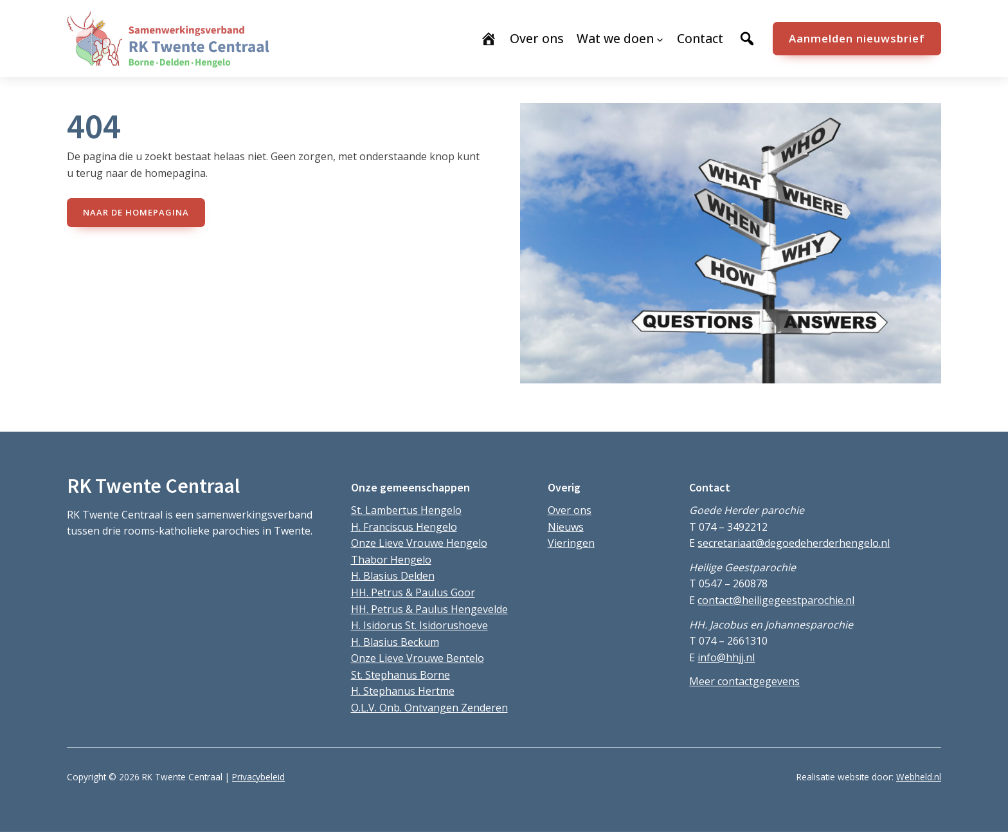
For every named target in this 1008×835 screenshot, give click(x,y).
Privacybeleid (258, 777)
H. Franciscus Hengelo (404, 527)
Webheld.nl (918, 777)
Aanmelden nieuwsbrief (857, 38)
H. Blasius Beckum (395, 642)
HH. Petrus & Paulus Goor (413, 592)
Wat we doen (615, 38)
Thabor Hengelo (391, 560)
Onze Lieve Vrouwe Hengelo (419, 543)
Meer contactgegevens (744, 681)
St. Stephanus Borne (400, 675)
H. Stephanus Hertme (403, 691)
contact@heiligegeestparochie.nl (776, 600)
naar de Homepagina (136, 212)
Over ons (569, 510)
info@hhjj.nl (726, 657)
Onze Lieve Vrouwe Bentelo (417, 658)
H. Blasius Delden (393, 576)
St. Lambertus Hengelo (406, 510)
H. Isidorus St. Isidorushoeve (419, 625)
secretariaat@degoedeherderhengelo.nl (794, 543)
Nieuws (566, 527)
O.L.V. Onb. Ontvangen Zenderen (429, 708)
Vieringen (571, 543)
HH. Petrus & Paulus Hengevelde (429, 609)
